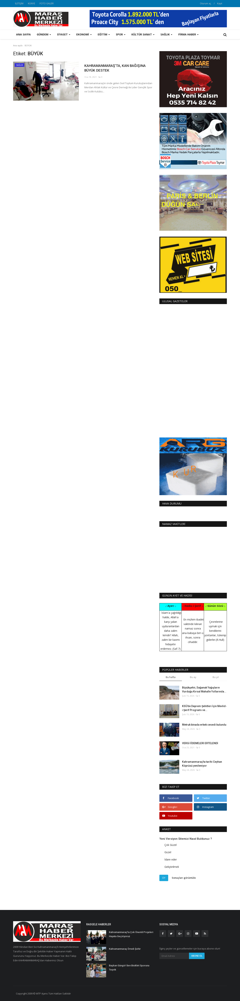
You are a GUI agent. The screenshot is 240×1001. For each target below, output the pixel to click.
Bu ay (193, 677)
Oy (163, 877)
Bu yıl (216, 677)
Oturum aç (205, 3)
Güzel (167, 852)
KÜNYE (31, 3)
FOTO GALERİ (47, 3)
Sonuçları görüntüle (184, 877)
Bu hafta (171, 677)
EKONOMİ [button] (84, 34)
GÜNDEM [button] (44, 34)
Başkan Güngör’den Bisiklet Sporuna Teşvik (129, 967)
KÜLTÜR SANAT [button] (142, 34)
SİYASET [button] (63, 34)
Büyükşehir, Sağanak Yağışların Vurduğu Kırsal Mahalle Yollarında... (204, 689)
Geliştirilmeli (171, 867)
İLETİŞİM (19, 3)
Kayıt (219, 3)
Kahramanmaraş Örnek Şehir (125, 948)
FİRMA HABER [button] (188, 34)
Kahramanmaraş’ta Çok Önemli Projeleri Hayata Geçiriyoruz (131, 934)
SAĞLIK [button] (166, 34)
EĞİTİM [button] (104, 34)
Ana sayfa (23, 34)
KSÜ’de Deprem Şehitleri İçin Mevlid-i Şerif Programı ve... (204, 708)
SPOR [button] (120, 34)
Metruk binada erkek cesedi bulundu (204, 724)
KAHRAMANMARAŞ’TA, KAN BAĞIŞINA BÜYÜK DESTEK (111, 69)
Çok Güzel (170, 845)
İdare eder (170, 859)
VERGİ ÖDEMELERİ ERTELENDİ (200, 743)
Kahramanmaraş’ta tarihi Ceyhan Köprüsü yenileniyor (202, 763)
